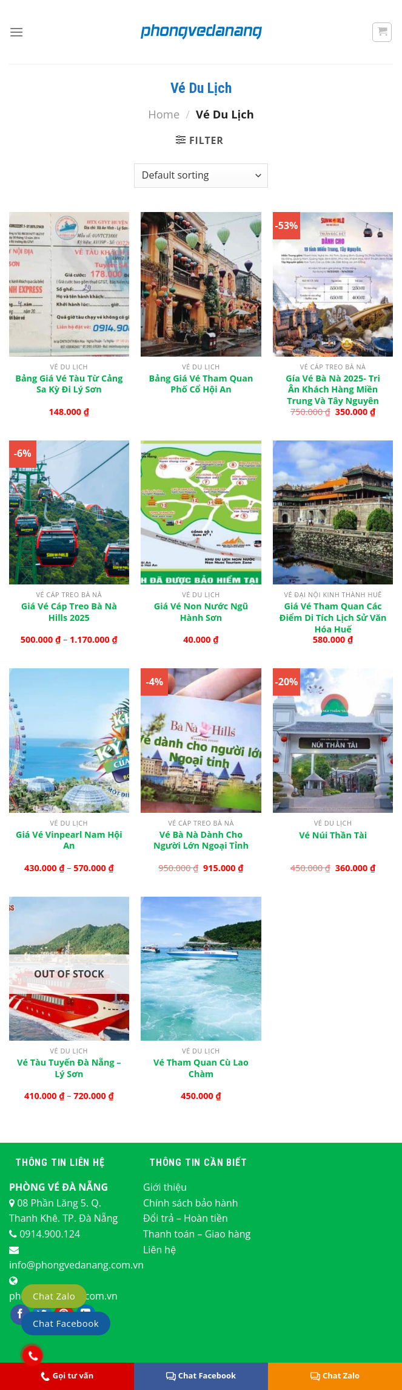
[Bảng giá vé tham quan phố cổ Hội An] (201, 284)
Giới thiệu (165, 1187)
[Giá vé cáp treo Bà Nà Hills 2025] (69, 512)
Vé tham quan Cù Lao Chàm (201, 1068)
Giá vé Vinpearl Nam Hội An (69, 840)
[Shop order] (201, 175)
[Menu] (16, 32)
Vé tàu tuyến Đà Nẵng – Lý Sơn (69, 1068)
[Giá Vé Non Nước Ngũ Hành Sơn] (201, 512)
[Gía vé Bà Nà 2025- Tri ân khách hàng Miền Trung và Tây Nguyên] (333, 284)
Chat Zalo (54, 1296)
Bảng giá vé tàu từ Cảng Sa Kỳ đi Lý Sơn (68, 384)
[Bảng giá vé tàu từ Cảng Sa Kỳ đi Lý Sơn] (69, 284)
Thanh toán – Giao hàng (196, 1234)
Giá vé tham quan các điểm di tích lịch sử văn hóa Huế (333, 617)
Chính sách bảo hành (190, 1203)
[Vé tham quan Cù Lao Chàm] (201, 969)
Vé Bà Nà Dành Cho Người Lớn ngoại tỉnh (201, 840)
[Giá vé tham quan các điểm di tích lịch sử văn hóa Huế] (333, 512)
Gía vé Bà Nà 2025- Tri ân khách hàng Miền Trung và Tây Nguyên (333, 389)
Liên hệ (159, 1249)
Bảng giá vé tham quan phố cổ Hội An (201, 384)
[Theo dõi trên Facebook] (20, 1314)
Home (163, 114)
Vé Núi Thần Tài (333, 835)
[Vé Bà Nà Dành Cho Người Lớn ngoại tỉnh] (201, 740)
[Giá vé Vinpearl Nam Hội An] (69, 740)
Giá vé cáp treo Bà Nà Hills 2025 (69, 612)
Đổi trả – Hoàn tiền (185, 1218)
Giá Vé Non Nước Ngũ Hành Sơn (201, 612)
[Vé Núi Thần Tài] (333, 740)
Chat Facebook (201, 1375)
